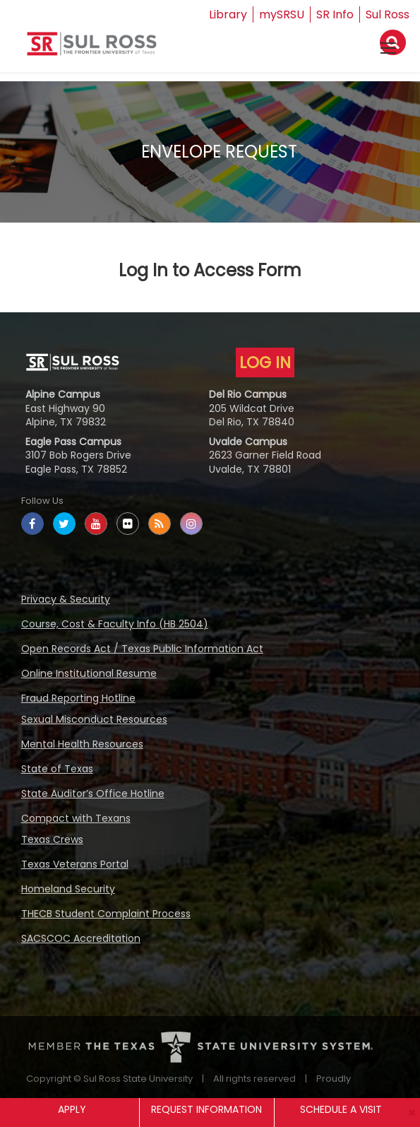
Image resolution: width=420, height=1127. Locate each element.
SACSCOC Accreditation (80, 938)
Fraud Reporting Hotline (78, 698)
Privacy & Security (65, 599)
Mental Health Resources (82, 744)
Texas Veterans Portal (74, 864)
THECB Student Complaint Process (106, 914)
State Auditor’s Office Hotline (92, 793)
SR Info (335, 14)
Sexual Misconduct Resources (94, 719)
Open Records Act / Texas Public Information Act (142, 649)
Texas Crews (52, 839)
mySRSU (281, 14)
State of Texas (57, 769)
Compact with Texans (76, 818)
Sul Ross (387, 14)
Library (228, 14)
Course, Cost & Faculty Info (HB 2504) (114, 624)
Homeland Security (68, 889)
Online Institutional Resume (89, 673)
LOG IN (265, 362)
